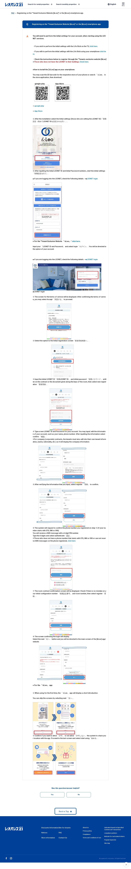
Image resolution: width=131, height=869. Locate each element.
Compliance (86, 834)
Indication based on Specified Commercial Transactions (114, 829)
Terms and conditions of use (92, 837)
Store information (48, 838)
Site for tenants (65, 828)
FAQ (12, 13)
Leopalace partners (110, 833)
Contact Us (63, 838)
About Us (86, 827)
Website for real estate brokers (114, 836)
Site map (107, 843)
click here (93, 46)
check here (84, 62)
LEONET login (92, 179)
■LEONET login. (92, 259)
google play (39, 106)
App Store (38, 111)
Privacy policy (87, 831)
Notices (44, 833)
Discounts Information (49, 828)
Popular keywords (110, 840)
